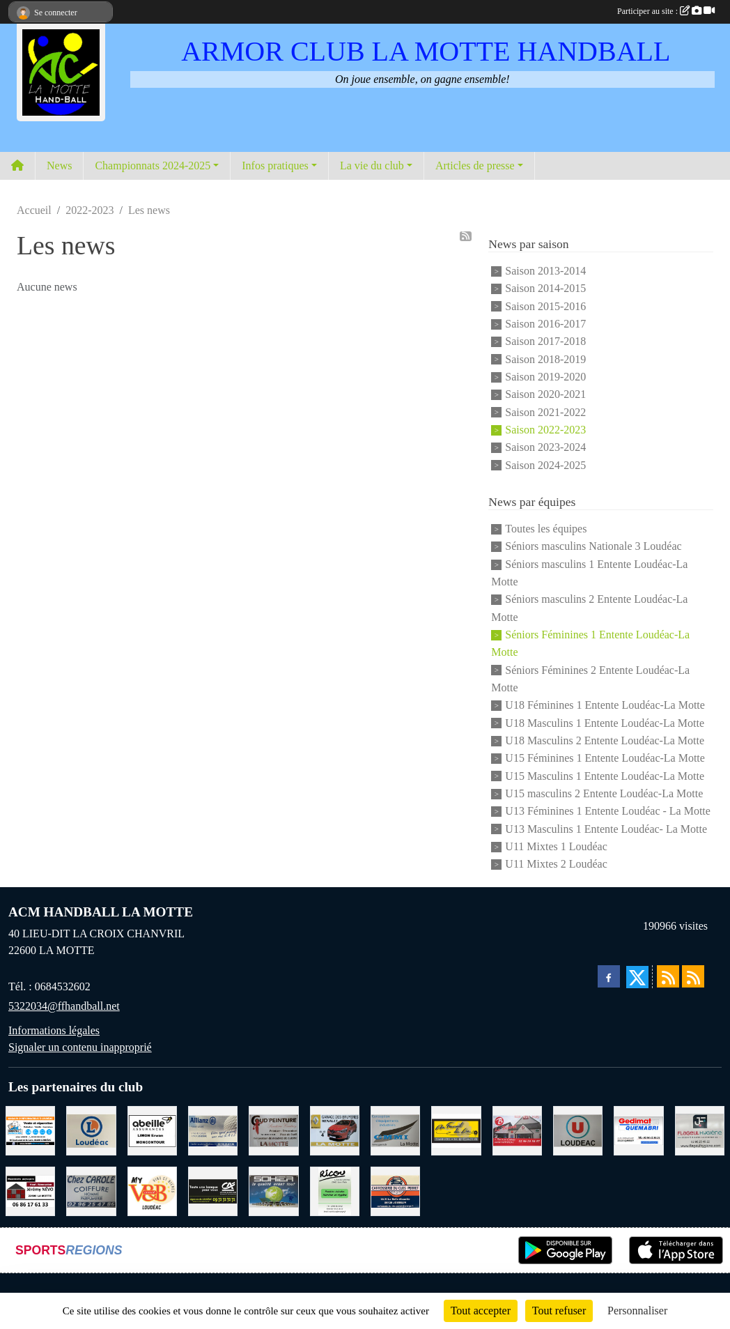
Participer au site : (666, 11)
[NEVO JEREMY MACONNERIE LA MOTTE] (30, 1190)
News (59, 165)
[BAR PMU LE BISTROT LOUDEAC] (517, 1129)
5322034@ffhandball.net (64, 1006)
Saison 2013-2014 (545, 271)
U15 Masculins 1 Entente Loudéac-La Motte (604, 776)
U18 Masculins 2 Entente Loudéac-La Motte (604, 740)
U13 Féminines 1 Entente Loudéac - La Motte (607, 811)
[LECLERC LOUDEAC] (91, 1129)
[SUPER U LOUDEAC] (578, 1129)
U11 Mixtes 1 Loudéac (556, 846)
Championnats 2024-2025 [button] (152, 165)
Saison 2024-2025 (545, 465)
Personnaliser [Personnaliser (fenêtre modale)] (637, 1310)
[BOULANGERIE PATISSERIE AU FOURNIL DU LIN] (456, 1129)
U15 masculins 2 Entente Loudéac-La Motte (604, 793)
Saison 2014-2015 (545, 289)
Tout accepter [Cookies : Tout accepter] (481, 1310)
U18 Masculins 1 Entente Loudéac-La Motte (604, 723)
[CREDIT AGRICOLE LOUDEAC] (213, 1190)
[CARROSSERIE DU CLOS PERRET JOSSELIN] (395, 1190)
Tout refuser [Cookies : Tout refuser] (559, 1310)
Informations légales (54, 1030)
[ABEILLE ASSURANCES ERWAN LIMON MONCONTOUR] (152, 1129)
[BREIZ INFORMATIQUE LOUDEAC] (30, 1129)
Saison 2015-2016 (545, 306)
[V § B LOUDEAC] (152, 1190)
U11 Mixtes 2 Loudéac (556, 864)
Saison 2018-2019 (545, 359)
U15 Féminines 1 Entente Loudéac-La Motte (605, 759)
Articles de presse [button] (475, 165)
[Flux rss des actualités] (668, 976)
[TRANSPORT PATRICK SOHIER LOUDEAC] (273, 1190)
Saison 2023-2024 (545, 448)
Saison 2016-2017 (545, 324)
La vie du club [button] (372, 165)
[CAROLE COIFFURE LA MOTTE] (91, 1190)
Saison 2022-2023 (545, 430)
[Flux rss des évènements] (693, 976)
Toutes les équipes (546, 529)
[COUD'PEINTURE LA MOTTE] (273, 1129)
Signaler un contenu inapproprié (80, 1047)
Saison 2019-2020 (545, 377)
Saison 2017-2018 (545, 342)
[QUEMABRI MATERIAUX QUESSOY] (638, 1129)
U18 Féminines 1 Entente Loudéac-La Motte (605, 706)
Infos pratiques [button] (275, 165)
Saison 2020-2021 (545, 395)
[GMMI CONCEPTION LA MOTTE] (395, 1129)
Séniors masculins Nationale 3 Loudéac (593, 547)
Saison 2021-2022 (545, 412)
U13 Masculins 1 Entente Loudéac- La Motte (606, 829)
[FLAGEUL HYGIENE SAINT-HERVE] (699, 1129)
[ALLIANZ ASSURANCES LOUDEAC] (213, 1129)
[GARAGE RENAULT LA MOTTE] (334, 1129)
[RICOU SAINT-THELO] (334, 1190)
